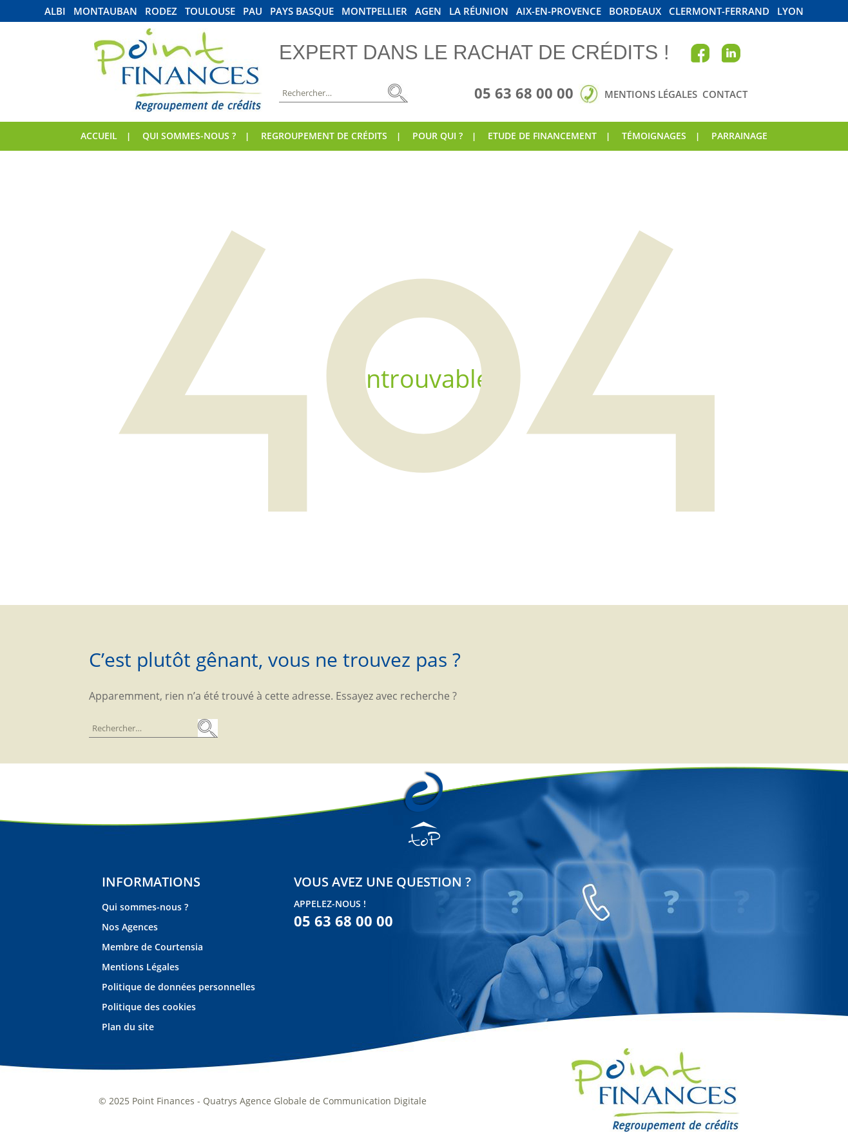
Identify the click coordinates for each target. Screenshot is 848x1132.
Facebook (700, 53)
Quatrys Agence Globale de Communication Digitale (315, 1101)
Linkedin (730, 53)
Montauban (105, 11)
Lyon (790, 11)
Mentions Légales (650, 94)
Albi (55, 11)
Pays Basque (302, 11)
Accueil (99, 136)
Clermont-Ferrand (719, 11)
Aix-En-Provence (558, 11)
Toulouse (210, 11)
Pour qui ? (437, 136)
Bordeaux (635, 11)
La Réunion (478, 11)
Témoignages (654, 136)
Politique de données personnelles (178, 987)
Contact (724, 94)
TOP (424, 833)
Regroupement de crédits (324, 136)
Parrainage (739, 136)
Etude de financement (542, 136)
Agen (428, 11)
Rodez (161, 11)
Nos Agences (130, 927)
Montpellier (374, 11)
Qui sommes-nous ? (189, 136)
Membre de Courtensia (152, 947)
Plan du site (128, 1027)
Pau (252, 11)
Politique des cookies (149, 1007)
